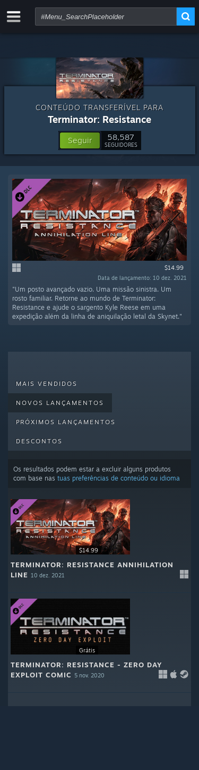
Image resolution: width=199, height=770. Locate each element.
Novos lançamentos (60, 403)
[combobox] (106, 16)
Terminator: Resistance (99, 119)
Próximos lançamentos (66, 422)
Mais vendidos (46, 383)
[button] (79, 140)
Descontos (39, 441)
